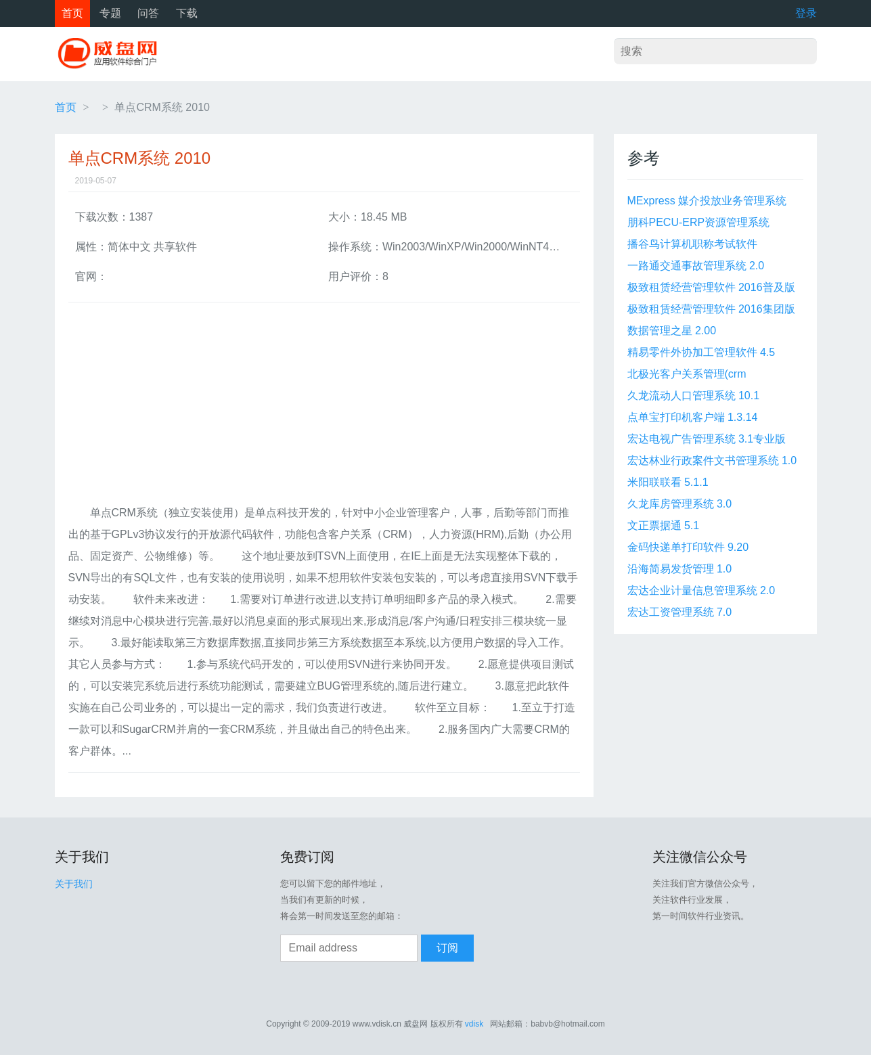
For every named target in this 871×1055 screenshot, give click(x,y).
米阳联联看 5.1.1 (668, 482)
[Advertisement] (324, 407)
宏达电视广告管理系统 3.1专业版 (706, 439)
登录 (806, 13)
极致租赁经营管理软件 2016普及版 (711, 287)
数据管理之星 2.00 (672, 330)
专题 (110, 13)
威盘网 (112, 54)
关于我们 (74, 883)
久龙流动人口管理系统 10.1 (693, 395)
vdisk (474, 1024)
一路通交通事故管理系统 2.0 (696, 265)
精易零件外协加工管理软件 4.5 (701, 352)
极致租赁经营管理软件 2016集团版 (711, 309)
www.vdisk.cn (377, 1024)
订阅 (447, 947)
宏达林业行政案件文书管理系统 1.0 (712, 460)
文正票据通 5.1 (663, 525)
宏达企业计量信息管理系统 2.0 (701, 590)
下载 (187, 13)
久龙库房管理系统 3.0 (679, 504)
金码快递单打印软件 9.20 (688, 547)
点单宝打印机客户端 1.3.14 (692, 417)
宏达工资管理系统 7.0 (679, 612)
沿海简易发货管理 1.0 (679, 569)
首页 (72, 13)
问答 (148, 13)
